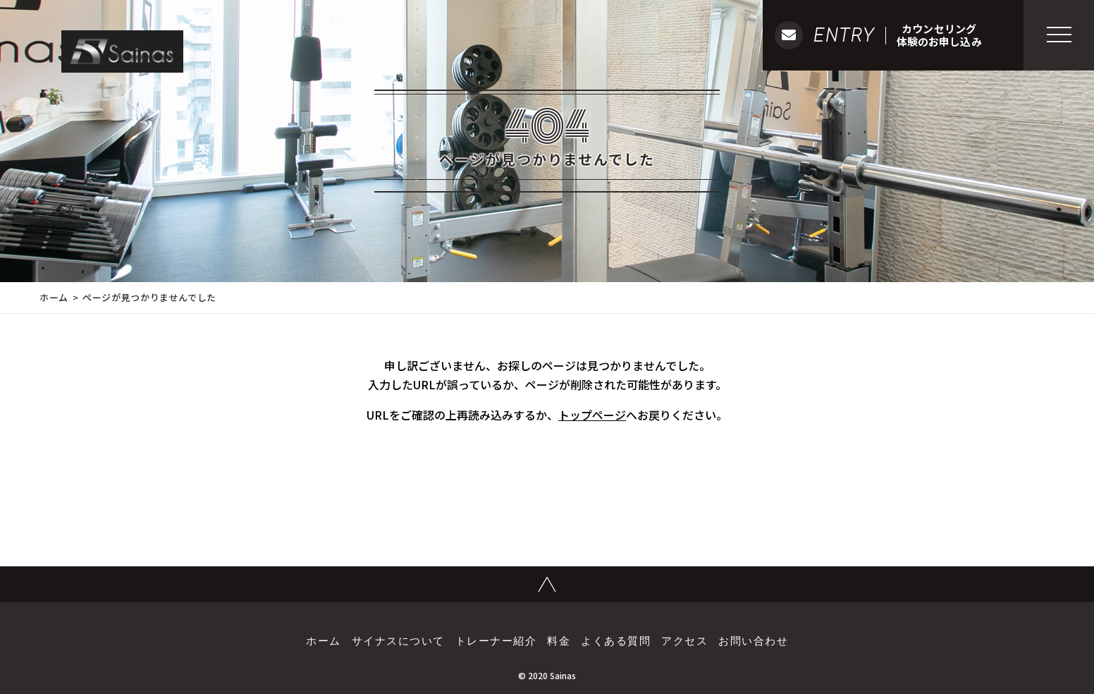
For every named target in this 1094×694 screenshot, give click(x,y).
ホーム (53, 297)
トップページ (592, 414)
